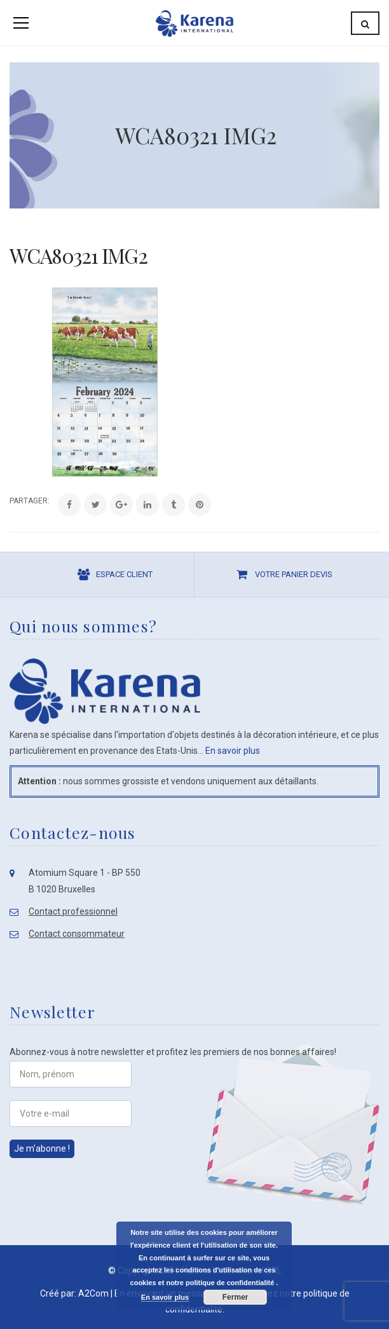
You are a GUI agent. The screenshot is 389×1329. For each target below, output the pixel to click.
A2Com (93, 1293)
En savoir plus (232, 751)
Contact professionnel (73, 911)
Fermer (235, 1297)
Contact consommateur (77, 934)
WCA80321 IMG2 (78, 255)
